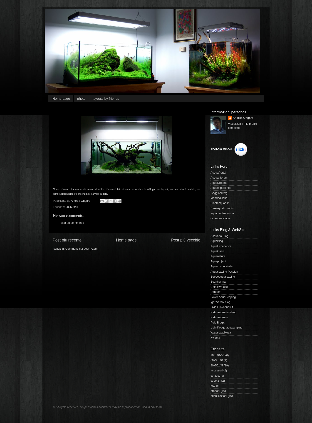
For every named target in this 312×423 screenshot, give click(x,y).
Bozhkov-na (218, 281)
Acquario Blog (219, 236)
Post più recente (67, 240)
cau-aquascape (220, 218)
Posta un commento (71, 222)
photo (81, 98)
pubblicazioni (218, 396)
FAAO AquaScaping (223, 297)
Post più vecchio (185, 240)
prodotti (215, 391)
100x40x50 (217, 355)
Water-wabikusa (220, 332)
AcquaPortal (218, 172)
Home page (61, 98)
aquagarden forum (222, 213)
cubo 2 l (215, 380)
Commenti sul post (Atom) (82, 248)
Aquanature (217, 256)
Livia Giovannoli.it (221, 307)
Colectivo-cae (219, 287)
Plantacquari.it (219, 203)
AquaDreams (218, 182)
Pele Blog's (217, 322)
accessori (216, 370)
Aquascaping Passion (224, 271)
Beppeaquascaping (222, 276)
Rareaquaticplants (222, 208)
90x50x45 (72, 207)
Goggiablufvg (218, 193)
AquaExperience (220, 246)
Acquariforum (219, 177)
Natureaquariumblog (223, 312)
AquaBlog (216, 241)
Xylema (215, 337)
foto (212, 385)
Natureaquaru (219, 317)
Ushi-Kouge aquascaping (226, 327)
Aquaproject (218, 261)
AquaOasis (217, 251)
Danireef (215, 292)
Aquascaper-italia (221, 266)
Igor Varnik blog (220, 302)
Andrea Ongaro (243, 117)
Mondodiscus (218, 198)
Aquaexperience (220, 187)
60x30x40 (216, 360)
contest (215, 375)
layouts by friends (106, 98)
